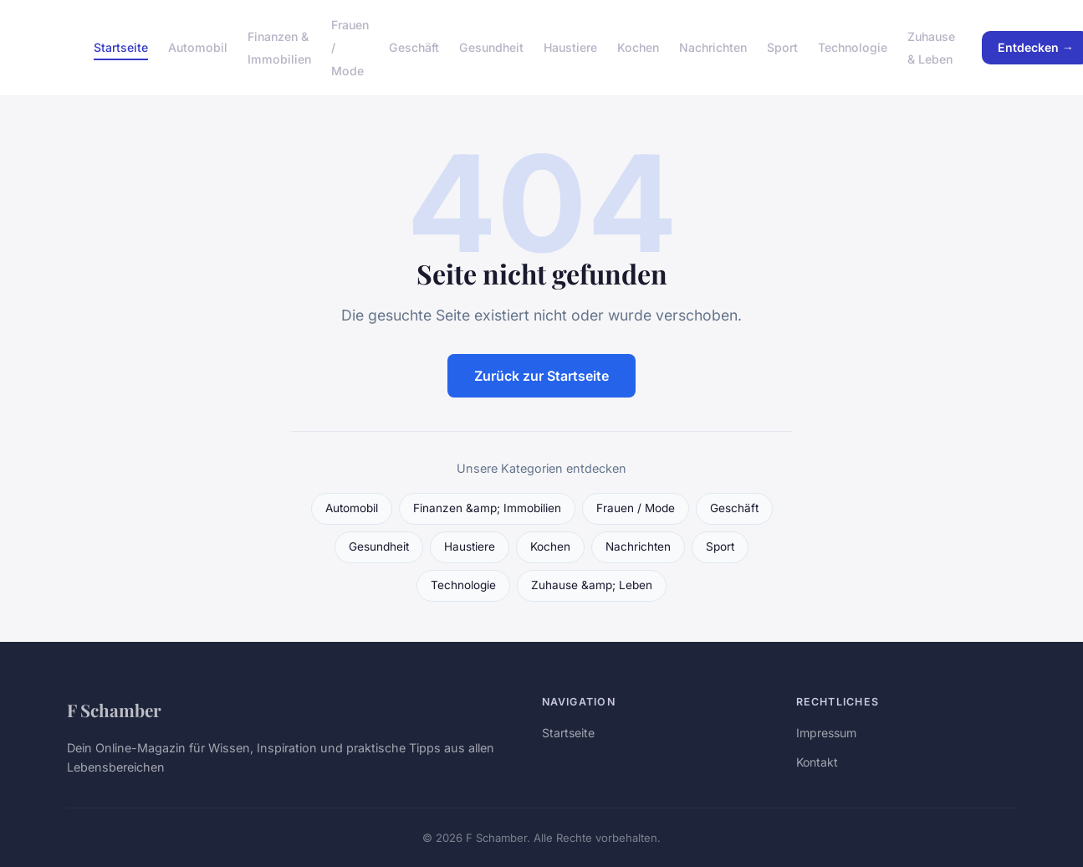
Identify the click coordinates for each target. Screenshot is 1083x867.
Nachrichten (713, 47)
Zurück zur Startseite (541, 375)
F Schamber (114, 709)
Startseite (121, 47)
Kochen (638, 47)
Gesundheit (491, 47)
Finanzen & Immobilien (279, 47)
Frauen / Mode (635, 508)
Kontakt (817, 762)
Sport (782, 47)
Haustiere (570, 47)
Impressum (826, 733)
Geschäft (414, 47)
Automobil (197, 47)
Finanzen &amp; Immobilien (487, 508)
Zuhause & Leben (931, 47)
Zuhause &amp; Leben (591, 585)
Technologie (852, 47)
